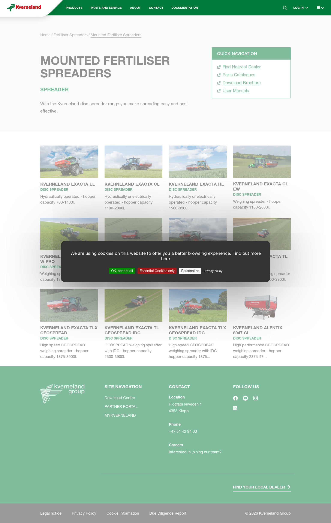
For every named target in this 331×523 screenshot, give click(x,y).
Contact (156, 8)
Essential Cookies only (157, 271)
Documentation (184, 8)
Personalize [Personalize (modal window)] (190, 271)
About (135, 8)
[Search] (285, 8)
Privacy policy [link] (213, 271)
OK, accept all (122, 271)
